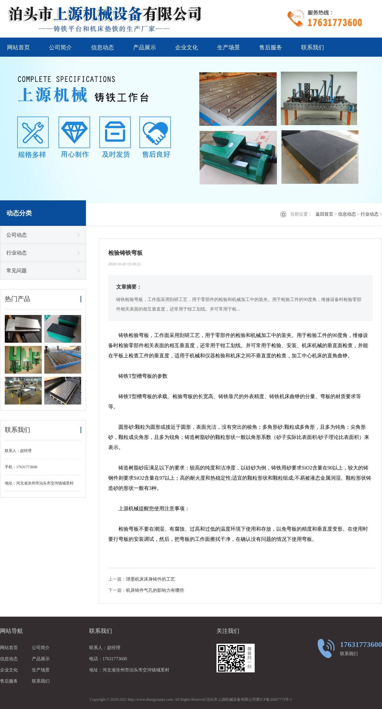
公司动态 (16, 235)
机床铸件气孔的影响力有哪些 (155, 590)
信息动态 (102, 47)
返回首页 (324, 214)
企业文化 (186, 47)
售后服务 (270, 47)
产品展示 (144, 47)
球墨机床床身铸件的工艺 (150, 579)
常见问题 (16, 270)
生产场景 (228, 47)
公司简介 (60, 47)
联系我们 (312, 47)
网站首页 (18, 47)
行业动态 (369, 214)
